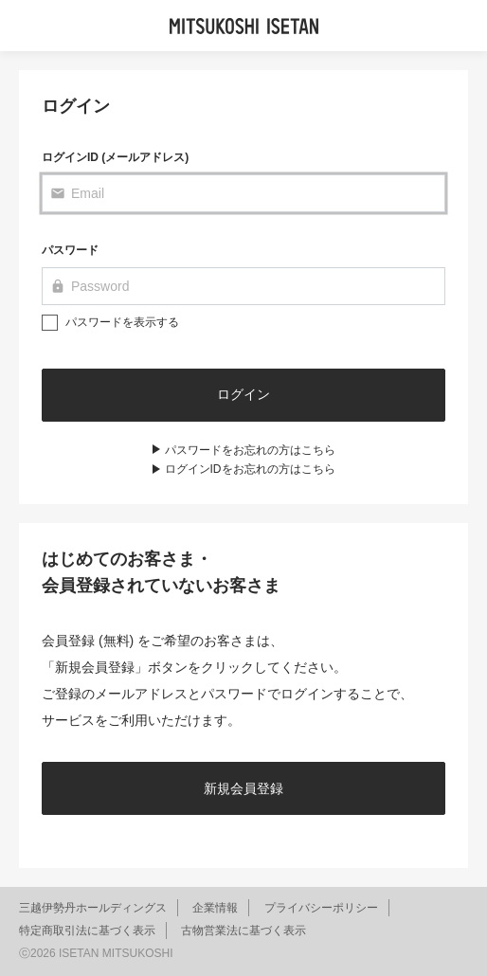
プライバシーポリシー (321, 907)
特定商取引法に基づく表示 (87, 930)
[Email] (243, 193)
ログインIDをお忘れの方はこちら (250, 469)
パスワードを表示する (122, 322)
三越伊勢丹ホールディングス (93, 907)
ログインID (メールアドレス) (115, 157)
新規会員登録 (243, 788)
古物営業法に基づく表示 (243, 930)
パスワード (70, 250)
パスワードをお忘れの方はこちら (250, 450)
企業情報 (215, 907)
